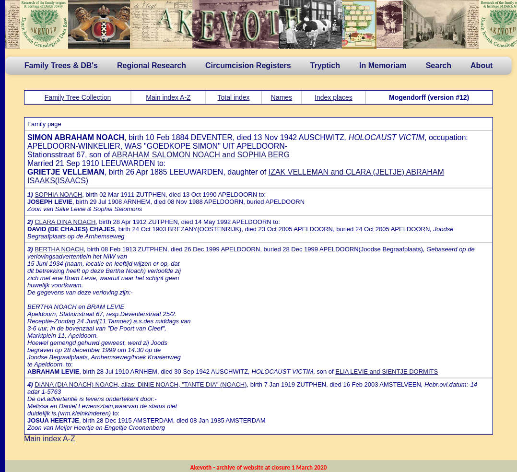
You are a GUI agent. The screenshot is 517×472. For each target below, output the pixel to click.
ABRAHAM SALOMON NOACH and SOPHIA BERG (201, 155)
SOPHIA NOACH (58, 194)
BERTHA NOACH (59, 249)
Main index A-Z (168, 97)
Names (281, 97)
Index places (333, 97)
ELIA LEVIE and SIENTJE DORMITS (386, 371)
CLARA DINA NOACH (65, 221)
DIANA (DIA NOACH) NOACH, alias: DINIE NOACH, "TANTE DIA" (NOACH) (141, 384)
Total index (234, 97)
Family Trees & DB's (61, 65)
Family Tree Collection (78, 97)
